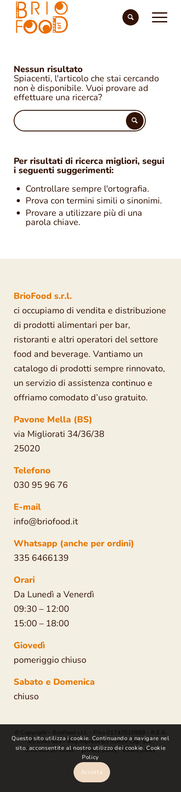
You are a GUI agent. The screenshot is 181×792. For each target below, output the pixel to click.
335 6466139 (41, 558)
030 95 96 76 (41, 485)
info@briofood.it (46, 521)
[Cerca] (130, 17)
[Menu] (155, 17)
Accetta (92, 772)
